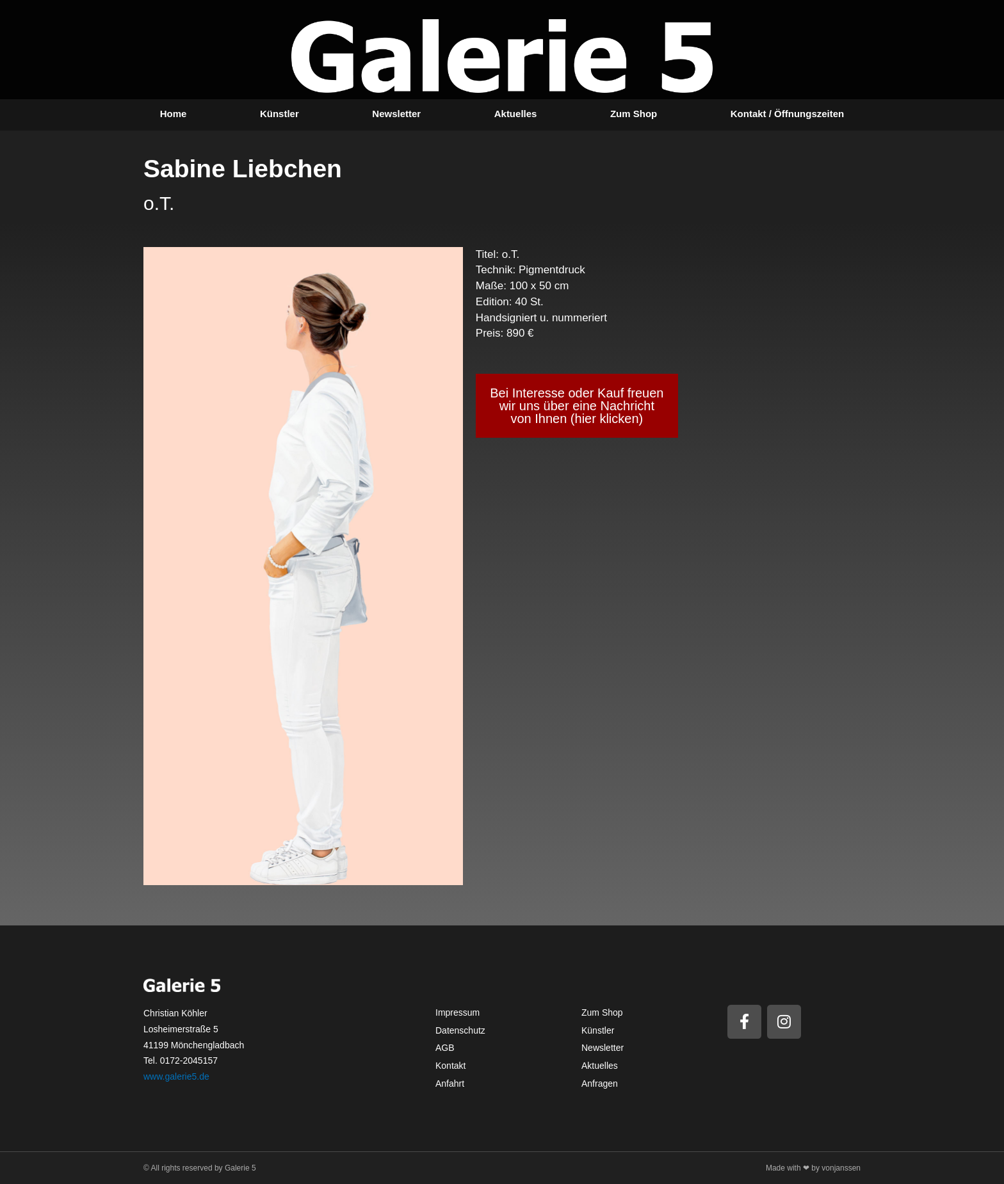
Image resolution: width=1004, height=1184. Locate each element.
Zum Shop (633, 113)
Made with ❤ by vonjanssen (813, 1168)
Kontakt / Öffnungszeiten (788, 113)
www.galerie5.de (176, 1076)
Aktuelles (515, 113)
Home (173, 113)
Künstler (279, 113)
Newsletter (396, 113)
